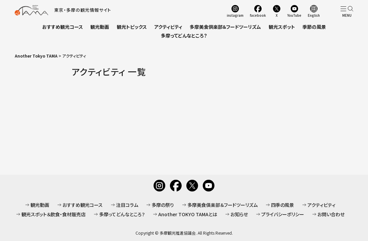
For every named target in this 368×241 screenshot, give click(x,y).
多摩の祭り (163, 205)
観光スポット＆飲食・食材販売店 (53, 214)
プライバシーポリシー (282, 214)
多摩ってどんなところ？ (184, 35)
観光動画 (99, 26)
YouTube (294, 15)
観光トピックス (132, 26)
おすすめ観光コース (62, 26)
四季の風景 (282, 205)
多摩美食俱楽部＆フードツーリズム (222, 205)
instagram (235, 15)
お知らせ (239, 214)
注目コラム (127, 205)
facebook (258, 15)
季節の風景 (314, 26)
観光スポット (282, 26)
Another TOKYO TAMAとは (187, 214)
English (314, 15)
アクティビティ (168, 26)
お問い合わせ (331, 214)
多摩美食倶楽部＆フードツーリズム (225, 26)
